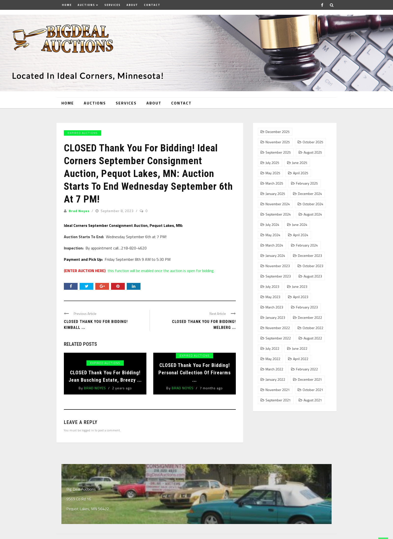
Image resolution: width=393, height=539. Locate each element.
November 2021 (278, 389)
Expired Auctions (83, 133)
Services (112, 5)
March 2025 (274, 183)
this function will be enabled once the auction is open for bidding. (139, 271)
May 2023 (273, 296)
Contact (152, 5)
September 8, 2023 (118, 210)
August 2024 (313, 214)
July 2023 (272, 286)
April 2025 (300, 173)
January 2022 (275, 379)
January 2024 (275, 255)
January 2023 (275, 317)
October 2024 (313, 204)
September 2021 (278, 400)
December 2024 (310, 193)
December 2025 (278, 131)
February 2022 (307, 369)
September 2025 (278, 152)
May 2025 (273, 173)
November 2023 (278, 265)
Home (67, 5)
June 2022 (299, 348)
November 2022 (278, 327)
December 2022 (310, 317)
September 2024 (278, 214)
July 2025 (272, 162)
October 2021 (313, 389)
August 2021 (313, 400)
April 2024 (300, 235)
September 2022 (278, 338)
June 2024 (299, 224)
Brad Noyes (79, 210)
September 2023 (278, 276)
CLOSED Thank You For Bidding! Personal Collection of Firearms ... (194, 372)
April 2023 (300, 296)
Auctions (86, 5)
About (132, 5)
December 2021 (310, 379)
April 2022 (300, 358)
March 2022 (274, 369)
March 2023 (274, 307)
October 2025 (313, 142)
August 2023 (313, 276)
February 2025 (307, 183)
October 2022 (313, 327)
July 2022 (272, 348)
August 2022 (313, 338)
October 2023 (313, 265)
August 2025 (313, 152)
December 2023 (310, 255)
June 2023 (299, 286)
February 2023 (307, 307)
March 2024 (274, 245)
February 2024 (307, 245)
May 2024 (273, 235)
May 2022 (273, 358)
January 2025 (275, 193)
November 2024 (278, 204)
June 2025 (299, 162)
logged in (88, 430)
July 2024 (272, 224)
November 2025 (278, 142)
